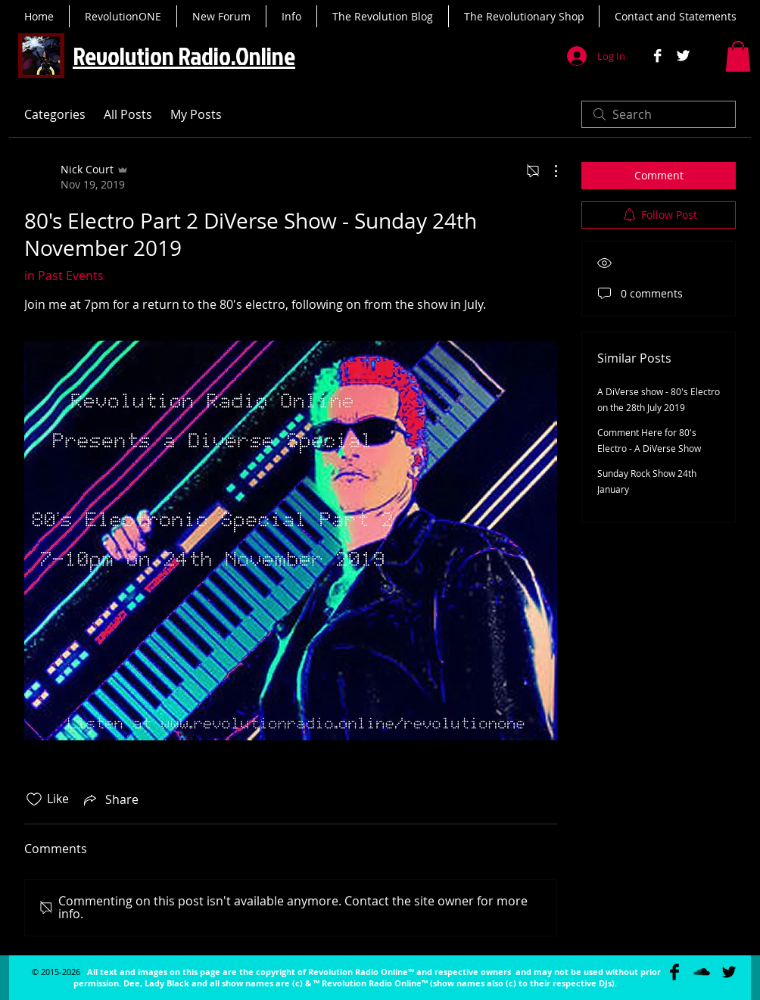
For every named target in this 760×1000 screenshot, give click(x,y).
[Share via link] (110, 799)
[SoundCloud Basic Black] (701, 972)
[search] (658, 114)
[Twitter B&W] (683, 55)
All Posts (128, 114)
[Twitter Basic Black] (729, 972)
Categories (55, 114)
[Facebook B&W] (657, 55)
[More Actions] (548, 171)
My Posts (196, 114)
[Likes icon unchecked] (34, 799)
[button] (738, 56)
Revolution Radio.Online (184, 55)
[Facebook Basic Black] (674, 972)
